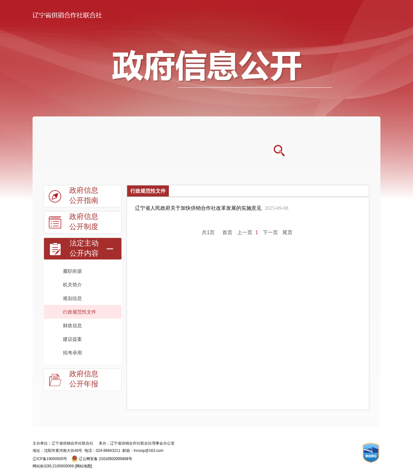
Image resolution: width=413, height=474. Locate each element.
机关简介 (72, 284)
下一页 (270, 232)
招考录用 (72, 352)
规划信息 (72, 298)
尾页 (287, 232)
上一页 (244, 232)
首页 (227, 232)
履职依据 (72, 271)
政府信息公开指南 (83, 195)
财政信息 (72, 325)
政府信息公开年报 (83, 379)
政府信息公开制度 (83, 222)
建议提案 (72, 339)
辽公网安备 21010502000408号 (105, 459)
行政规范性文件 (79, 312)
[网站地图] (83, 466)
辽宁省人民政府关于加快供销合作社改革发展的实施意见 (211, 208)
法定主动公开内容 (84, 248)
